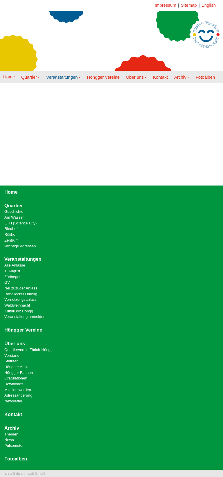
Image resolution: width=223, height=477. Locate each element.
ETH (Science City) (20, 223)
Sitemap (189, 5)
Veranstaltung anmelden (24, 316)
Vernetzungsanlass (20, 299)
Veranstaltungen (63, 77)
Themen (11, 434)
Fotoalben (205, 77)
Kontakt (160, 77)
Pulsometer (14, 445)
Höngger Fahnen (18, 372)
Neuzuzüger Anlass (20, 288)
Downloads (13, 384)
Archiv (181, 77)
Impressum (165, 5)
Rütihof (10, 234)
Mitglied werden (17, 390)
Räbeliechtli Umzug (20, 294)
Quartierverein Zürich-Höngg (28, 350)
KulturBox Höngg (18, 311)
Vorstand (11, 355)
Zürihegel (12, 277)
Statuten (11, 361)
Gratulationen (15, 378)
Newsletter (13, 401)
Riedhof (10, 228)
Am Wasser (14, 217)
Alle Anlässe (14, 265)
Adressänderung (18, 395)
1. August (12, 271)
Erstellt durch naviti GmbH (24, 473)
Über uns (136, 77)
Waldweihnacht (17, 305)
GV (7, 282)
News (9, 440)
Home (9, 76)
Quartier (30, 77)
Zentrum (11, 240)
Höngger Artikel (17, 367)
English (209, 5)
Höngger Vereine (103, 77)
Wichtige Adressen (20, 246)
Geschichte (14, 211)
